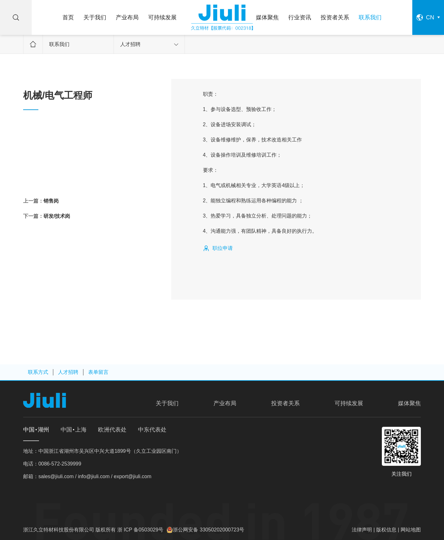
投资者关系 (335, 17)
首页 (68, 17)
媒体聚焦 (267, 17)
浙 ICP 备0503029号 (140, 529)
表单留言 (98, 372)
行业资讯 (299, 17)
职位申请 (222, 248)
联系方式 (38, 372)
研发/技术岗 (56, 216)
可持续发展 (162, 17)
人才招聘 (149, 44)
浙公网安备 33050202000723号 (208, 529)
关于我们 (94, 17)
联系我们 (370, 17)
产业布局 (127, 17)
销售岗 (51, 201)
